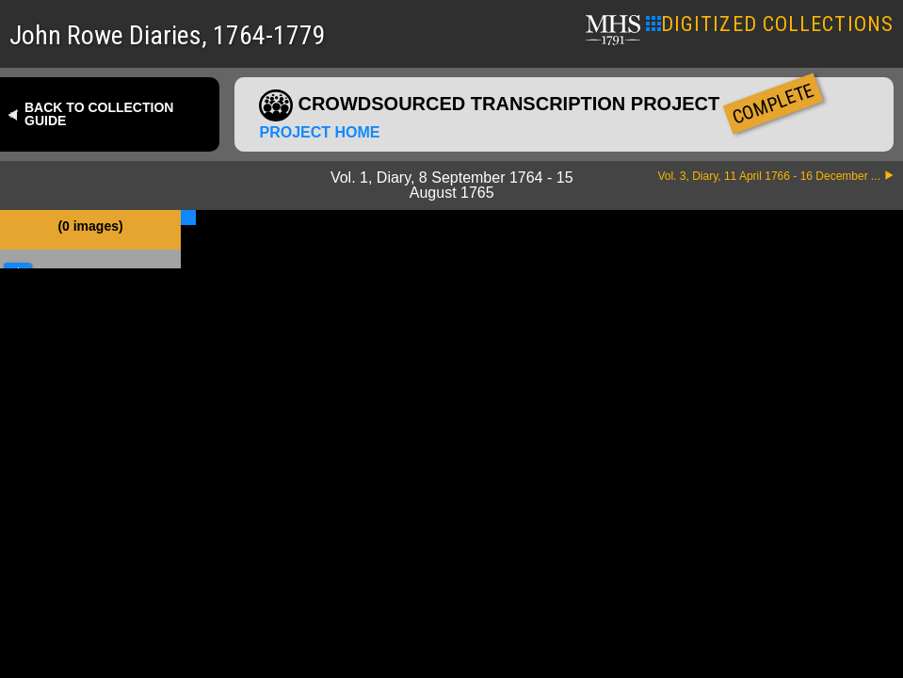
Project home (319, 132)
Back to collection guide (98, 114)
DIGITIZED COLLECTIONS (770, 24)
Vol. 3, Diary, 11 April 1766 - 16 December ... (768, 176)
